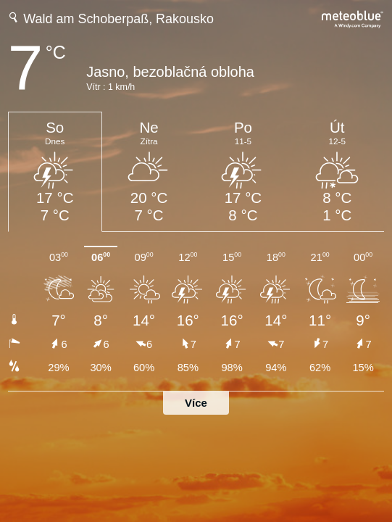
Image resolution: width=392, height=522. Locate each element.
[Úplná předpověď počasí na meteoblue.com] (353, 18)
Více (196, 403)
